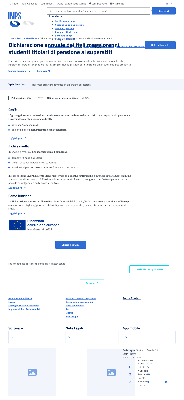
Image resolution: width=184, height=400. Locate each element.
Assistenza (117, 3)
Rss (67, 309)
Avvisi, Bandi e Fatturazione (71, 3)
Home (11, 38)
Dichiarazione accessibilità (79, 302)
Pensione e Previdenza (27, 38)
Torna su (92, 283)
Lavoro (12, 302)
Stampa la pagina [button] (19, 71)
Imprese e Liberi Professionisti (24, 309)
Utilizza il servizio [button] (163, 45)
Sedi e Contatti (98, 3)
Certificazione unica (65, 21)
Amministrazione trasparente (81, 298)
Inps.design (72, 316)
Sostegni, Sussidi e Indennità (23, 305)
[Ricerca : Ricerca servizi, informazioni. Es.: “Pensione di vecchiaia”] (164, 11)
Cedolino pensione (64, 28)
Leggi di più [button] (15, 138)
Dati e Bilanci (47, 3)
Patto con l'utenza (75, 305)
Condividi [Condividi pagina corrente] (43, 71)
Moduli (69, 312)
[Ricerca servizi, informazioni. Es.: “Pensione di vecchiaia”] (98, 11)
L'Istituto (13, 3)
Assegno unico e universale (69, 25)
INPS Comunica (29, 3)
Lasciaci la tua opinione (149, 269)
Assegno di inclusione (66, 32)
